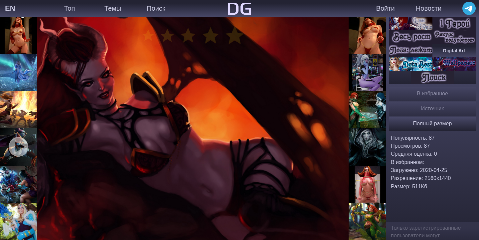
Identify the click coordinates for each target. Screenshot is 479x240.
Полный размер (432, 123)
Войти (385, 8)
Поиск (156, 8)
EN (10, 8)
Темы (112, 8)
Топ (69, 8)
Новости (428, 8)
